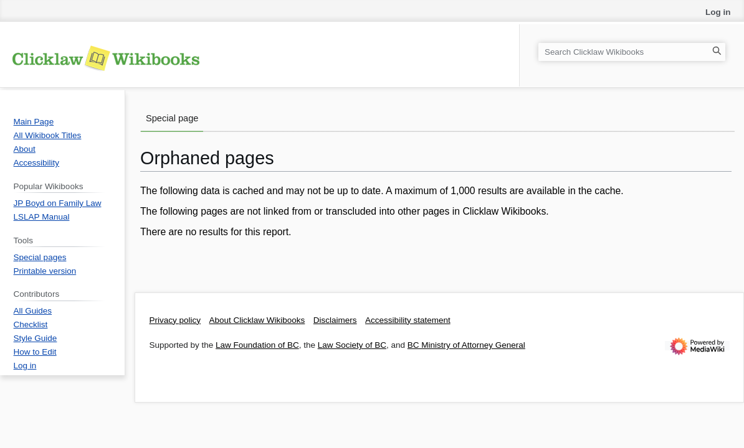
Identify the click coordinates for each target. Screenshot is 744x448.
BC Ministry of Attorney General (466, 345)
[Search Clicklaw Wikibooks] (631, 52)
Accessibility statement (408, 320)
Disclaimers (335, 320)
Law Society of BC (352, 345)
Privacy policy (175, 320)
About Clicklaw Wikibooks (257, 320)
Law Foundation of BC (257, 345)
